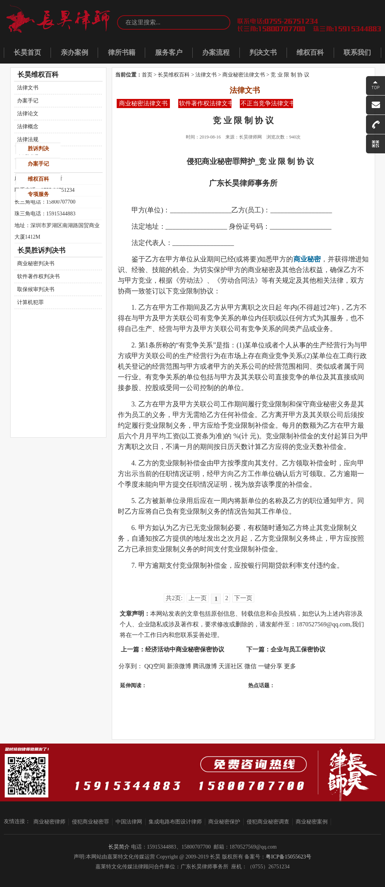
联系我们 (357, 52)
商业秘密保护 (224, 822)
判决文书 (263, 52)
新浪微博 (179, 666)
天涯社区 (231, 666)
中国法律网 (129, 822)
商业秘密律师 (49, 822)
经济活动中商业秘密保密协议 (184, 649)
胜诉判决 (38, 148)
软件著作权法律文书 (205, 103)
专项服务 (38, 194)
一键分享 (270, 666)
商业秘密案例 (312, 822)
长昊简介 (119, 847)
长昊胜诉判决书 (41, 250)
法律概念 (27, 126)
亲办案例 (74, 52)
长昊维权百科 (174, 75)
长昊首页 (27, 52)
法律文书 (206, 75)
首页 (147, 75)
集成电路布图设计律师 (175, 822)
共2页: (174, 598)
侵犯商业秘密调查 (268, 822)
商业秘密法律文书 (243, 75)
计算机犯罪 (30, 302)
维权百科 (310, 52)
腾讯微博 (205, 666)
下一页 (243, 598)
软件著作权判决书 (38, 276)
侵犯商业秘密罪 (90, 822)
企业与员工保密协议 (298, 649)
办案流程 (216, 52)
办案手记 (27, 101)
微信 (250, 666)
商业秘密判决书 (35, 263)
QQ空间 (154, 666)
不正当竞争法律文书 (267, 103)
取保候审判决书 (35, 289)
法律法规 (27, 139)
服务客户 (168, 52)
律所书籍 (121, 52)
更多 (290, 666)
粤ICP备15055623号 (288, 857)
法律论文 (27, 113)
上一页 (198, 598)
